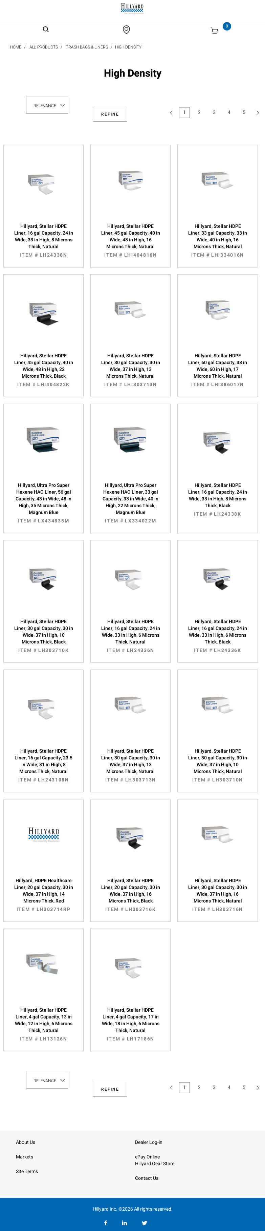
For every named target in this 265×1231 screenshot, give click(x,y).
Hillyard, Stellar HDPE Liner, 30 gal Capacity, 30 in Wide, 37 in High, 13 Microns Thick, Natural (130, 370)
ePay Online (147, 1156)
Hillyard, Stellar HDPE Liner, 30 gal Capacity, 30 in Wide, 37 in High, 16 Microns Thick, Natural (217, 895)
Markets (24, 1156)
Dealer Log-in (148, 1142)
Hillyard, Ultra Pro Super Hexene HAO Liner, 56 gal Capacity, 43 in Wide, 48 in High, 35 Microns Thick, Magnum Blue (43, 503)
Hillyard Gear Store (154, 1163)
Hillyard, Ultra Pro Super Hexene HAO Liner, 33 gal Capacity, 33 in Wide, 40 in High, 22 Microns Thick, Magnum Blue (130, 503)
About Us (25, 1142)
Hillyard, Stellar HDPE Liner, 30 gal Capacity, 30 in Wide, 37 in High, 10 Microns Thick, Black (43, 636)
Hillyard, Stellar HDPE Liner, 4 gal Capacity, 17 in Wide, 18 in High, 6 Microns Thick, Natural (130, 1025)
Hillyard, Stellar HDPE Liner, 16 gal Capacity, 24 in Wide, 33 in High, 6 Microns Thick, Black (217, 636)
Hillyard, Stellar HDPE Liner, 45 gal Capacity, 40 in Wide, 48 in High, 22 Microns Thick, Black (43, 370)
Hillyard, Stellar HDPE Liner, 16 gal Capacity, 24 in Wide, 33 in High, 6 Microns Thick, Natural (130, 636)
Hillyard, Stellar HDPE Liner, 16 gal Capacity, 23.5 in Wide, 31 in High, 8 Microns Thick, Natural (43, 765)
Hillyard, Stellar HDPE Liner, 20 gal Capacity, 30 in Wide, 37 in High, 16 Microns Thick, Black (130, 895)
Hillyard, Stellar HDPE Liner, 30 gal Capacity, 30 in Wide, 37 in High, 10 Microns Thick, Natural (217, 765)
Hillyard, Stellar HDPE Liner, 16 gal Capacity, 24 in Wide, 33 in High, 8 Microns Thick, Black (217, 500)
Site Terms (27, 1171)
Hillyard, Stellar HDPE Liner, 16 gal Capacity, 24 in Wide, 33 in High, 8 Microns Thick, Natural (43, 241)
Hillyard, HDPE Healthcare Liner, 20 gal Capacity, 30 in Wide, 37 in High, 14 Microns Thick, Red (43, 895)
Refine (110, 114)
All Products (43, 47)
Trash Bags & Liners (87, 47)
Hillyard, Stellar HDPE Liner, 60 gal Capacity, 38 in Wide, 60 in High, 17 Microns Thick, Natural (217, 370)
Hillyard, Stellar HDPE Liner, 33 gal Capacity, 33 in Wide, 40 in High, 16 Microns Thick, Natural (217, 241)
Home (15, 47)
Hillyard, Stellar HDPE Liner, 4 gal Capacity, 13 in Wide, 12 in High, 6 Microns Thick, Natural (43, 1025)
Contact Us (146, 1178)
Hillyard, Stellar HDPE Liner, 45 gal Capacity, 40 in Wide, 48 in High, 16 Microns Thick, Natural (130, 241)
